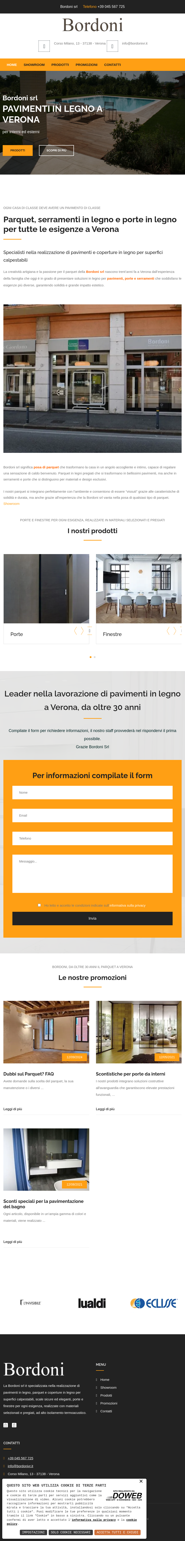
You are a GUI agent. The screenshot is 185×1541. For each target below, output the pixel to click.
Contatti (112, 65)
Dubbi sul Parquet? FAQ (28, 1074)
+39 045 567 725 (111, 7)
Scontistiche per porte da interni (130, 1074)
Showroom (34, 65)
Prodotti (60, 65)
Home (12, 65)
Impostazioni (33, 1532)
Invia (92, 918)
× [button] (141, 1482)
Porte (17, 634)
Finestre (112, 634)
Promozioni (87, 65)
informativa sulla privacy (127, 905)
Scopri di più (56, 150)
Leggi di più (12, 1109)
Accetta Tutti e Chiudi (117, 1532)
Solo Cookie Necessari (71, 1532)
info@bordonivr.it (135, 43)
